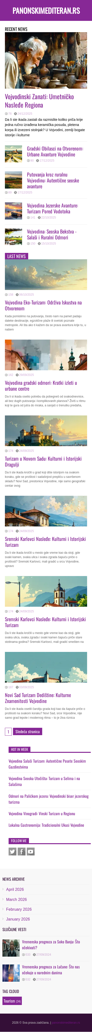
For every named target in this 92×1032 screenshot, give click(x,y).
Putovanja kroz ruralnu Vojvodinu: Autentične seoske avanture (53, 180)
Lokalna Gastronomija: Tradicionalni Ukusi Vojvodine (46, 825)
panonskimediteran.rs (46, 10)
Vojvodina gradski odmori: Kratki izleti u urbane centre (41, 385)
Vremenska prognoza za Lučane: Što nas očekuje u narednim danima (51, 970)
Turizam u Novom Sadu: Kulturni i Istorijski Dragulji (43, 461)
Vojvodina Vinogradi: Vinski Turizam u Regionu (42, 813)
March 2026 (16, 899)
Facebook (22, 851)
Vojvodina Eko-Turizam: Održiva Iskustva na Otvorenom (43, 305)
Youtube (31, 851)
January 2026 (18, 919)
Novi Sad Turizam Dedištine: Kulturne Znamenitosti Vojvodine (38, 697)
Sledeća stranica (27, 731)
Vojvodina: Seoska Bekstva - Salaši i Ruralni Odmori (52, 234)
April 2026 (15, 889)
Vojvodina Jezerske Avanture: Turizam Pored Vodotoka (52, 208)
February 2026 (19, 909)
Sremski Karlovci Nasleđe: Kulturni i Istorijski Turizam (45, 541)
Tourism (9, 1001)
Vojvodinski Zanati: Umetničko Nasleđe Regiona (39, 101)
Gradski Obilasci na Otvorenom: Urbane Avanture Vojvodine (55, 151)
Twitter (12, 851)
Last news (16, 256)
